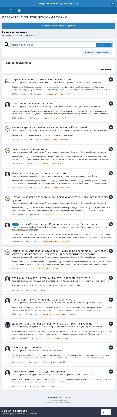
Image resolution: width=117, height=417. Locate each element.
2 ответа (34, 187)
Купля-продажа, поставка (50, 350)
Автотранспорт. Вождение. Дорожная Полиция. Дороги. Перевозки (70, 82)
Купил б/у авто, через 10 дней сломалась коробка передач (58, 224)
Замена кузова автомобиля (29, 149)
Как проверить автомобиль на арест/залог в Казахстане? (49, 127)
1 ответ (34, 314)
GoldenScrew (37, 130)
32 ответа (35, 94)
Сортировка (106, 69)
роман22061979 (38, 281)
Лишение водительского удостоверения (38, 371)
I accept (107, 412)
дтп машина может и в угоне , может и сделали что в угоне (51, 277)
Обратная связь (54, 397)
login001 (34, 326)
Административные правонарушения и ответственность (66, 374)
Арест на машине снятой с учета (33, 103)
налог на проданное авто (28, 347)
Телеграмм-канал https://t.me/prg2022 (56, 4)
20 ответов (32, 241)
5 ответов (33, 163)
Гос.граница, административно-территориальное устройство (69, 176)
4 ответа (36, 338)
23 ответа (35, 139)
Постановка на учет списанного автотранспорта (43, 299)
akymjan (34, 374)
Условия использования (27, 414)
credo (33, 350)
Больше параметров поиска (97, 52)
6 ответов (35, 215)
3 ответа (34, 362)
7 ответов (35, 118)
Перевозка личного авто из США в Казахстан (41, 79)
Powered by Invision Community (58, 403)
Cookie (67, 397)
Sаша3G (34, 302)
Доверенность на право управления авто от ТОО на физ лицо (52, 323)
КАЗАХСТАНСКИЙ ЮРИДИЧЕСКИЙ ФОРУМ (34, 17)
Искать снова (103, 45)
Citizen (34, 82)
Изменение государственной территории (39, 173)
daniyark (35, 176)
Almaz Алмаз (36, 227)
